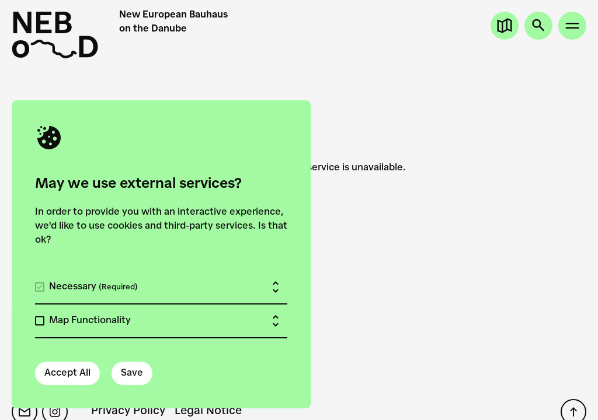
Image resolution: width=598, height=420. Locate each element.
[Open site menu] (572, 26)
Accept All (67, 373)
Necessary (93, 287)
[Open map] (505, 26)
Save (132, 373)
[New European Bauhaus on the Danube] (59, 35)
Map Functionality (90, 321)
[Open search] (538, 26)
